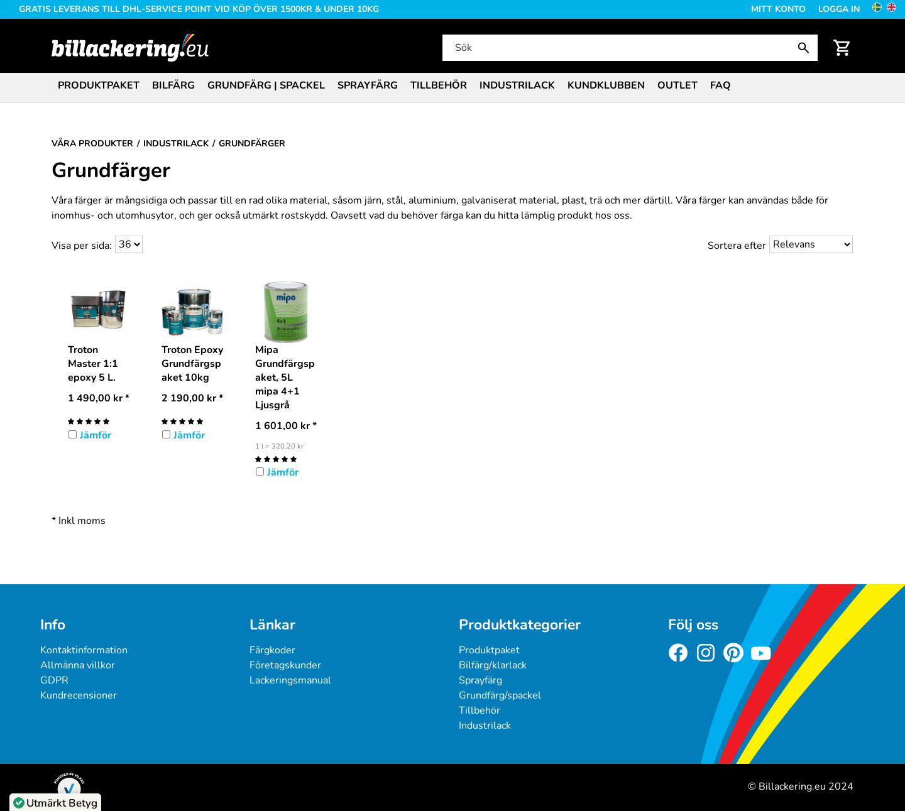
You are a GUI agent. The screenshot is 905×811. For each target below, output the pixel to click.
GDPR (54, 680)
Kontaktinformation (84, 650)
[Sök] (629, 48)
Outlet (677, 85)
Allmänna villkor (77, 665)
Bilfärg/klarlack (493, 665)
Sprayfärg (367, 85)
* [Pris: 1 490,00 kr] (98, 398)
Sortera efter (737, 246)
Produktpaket (99, 85)
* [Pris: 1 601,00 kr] (286, 426)
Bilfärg (173, 85)
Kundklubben (606, 85)
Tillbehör (438, 85)
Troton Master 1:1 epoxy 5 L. (93, 363)
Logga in (839, 9)
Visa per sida (80, 246)
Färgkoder (272, 650)
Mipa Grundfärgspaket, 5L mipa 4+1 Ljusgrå (285, 377)
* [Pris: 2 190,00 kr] (192, 398)
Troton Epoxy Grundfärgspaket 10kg (192, 363)
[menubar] (452, 86)
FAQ (720, 85)
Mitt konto (778, 9)
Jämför (95, 435)
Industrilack (517, 85)
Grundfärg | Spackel (266, 85)
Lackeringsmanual (290, 680)
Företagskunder (285, 665)
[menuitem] (99, 84)
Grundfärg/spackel (500, 695)
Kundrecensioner (78, 695)
